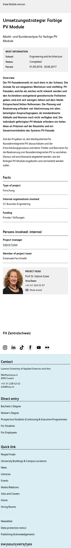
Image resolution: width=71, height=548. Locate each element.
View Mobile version (14, 4)
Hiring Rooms (8, 506)
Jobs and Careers (10, 493)
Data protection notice (13, 527)
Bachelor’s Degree (11, 406)
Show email (36, 290)
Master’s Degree (10, 412)
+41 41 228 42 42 (10, 383)
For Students (8, 425)
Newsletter (7, 521)
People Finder (8, 454)
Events (4, 480)
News (4, 467)
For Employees (9, 432)
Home (4, 500)
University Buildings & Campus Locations (24, 461)
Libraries (6, 474)
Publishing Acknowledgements (18, 534)
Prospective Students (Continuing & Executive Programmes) (34, 419)
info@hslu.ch (7, 386)
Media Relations (10, 487)
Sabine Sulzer (10, 244)
